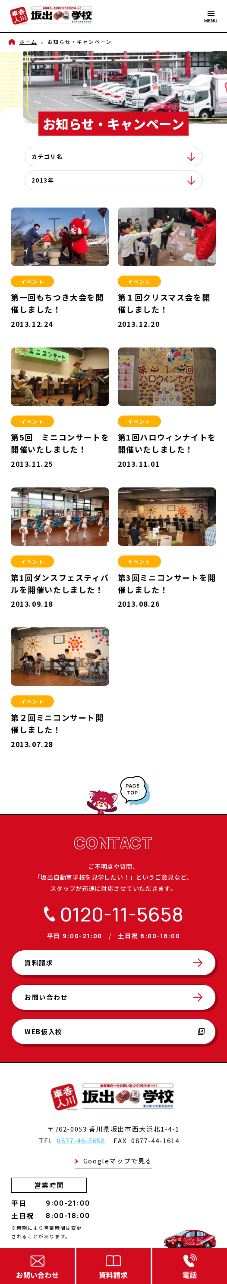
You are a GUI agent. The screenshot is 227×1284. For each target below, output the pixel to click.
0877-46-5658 (81, 1140)
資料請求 (39, 962)
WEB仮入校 (114, 1031)
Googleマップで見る (117, 1160)
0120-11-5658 (121, 914)
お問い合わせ (46, 997)
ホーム (28, 41)
